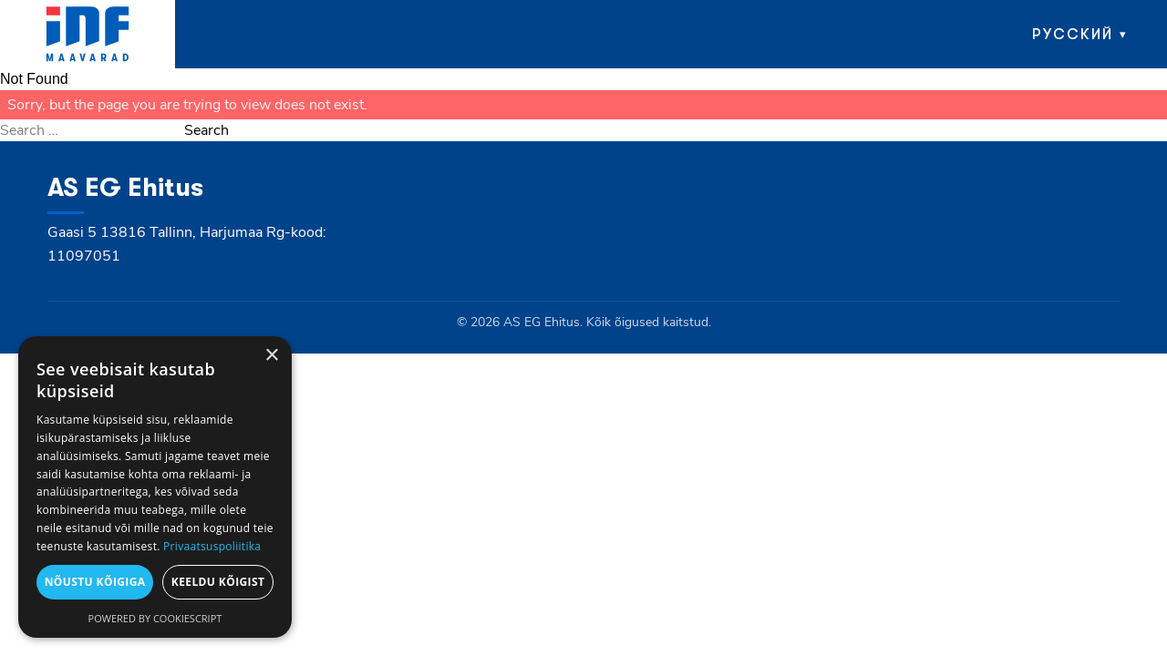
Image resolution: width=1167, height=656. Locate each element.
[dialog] (155, 487)
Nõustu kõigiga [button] (95, 581)
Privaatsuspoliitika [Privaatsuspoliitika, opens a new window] (212, 546)
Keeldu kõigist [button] (218, 581)
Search (206, 130)
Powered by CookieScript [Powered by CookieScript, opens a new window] (155, 618)
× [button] (271, 356)
